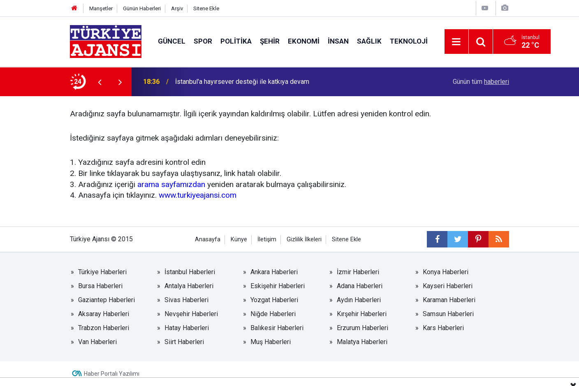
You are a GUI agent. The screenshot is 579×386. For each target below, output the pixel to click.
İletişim (266, 239)
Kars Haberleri (443, 328)
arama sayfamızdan (171, 184)
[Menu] (456, 42)
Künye (239, 239)
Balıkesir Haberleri (276, 328)
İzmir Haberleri (358, 272)
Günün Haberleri (142, 8)
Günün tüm (481, 82)
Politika (236, 41)
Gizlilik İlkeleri (304, 239)
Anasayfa (207, 239)
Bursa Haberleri (100, 286)
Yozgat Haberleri (274, 300)
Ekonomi (304, 41)
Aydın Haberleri (359, 300)
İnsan (338, 41)
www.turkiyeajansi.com (197, 195)
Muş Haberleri (270, 342)
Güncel (171, 41)
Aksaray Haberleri (103, 314)
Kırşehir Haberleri (362, 314)
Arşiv (177, 8)
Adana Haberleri (359, 286)
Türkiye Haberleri (102, 272)
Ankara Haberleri (274, 272)
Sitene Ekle (206, 8)
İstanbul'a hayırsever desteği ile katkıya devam (242, 82)
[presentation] (99, 82)
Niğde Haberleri (273, 314)
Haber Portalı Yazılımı (111, 373)
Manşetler (101, 8)
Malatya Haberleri (362, 342)
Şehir (270, 41)
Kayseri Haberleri (447, 286)
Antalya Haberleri (188, 286)
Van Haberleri (97, 342)
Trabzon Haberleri (103, 328)
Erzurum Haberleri (362, 328)
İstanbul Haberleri (189, 272)
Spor (203, 41)
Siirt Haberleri (184, 342)
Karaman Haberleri (449, 300)
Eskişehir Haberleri (277, 286)
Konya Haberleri (445, 272)
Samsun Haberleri (448, 314)
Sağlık (369, 41)
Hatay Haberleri (186, 328)
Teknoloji (409, 41)
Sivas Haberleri (186, 300)
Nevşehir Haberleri (191, 314)
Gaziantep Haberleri (106, 300)
